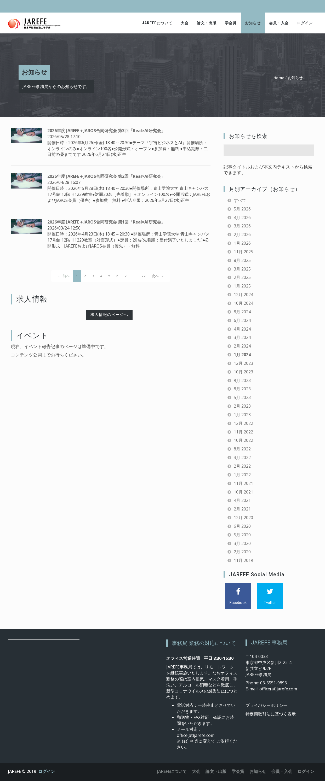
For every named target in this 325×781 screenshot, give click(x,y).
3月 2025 (242, 269)
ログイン (305, 23)
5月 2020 (242, 535)
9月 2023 (242, 380)
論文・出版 (206, 23)
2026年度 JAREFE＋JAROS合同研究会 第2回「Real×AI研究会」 (106, 176)
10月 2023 (243, 372)
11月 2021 (243, 483)
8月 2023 (242, 389)
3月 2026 (242, 226)
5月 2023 (242, 397)
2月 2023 (242, 406)
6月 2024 (242, 320)
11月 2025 (243, 252)
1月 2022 (242, 475)
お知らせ (253, 23)
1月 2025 (242, 286)
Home (278, 77)
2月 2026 (242, 234)
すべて (240, 200)
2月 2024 (242, 346)
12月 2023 (243, 363)
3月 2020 (242, 543)
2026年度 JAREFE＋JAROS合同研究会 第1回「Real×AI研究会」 (106, 222)
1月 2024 (242, 354)
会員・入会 (279, 23)
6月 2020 (242, 526)
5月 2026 (242, 209)
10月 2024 (243, 303)
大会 (185, 23)
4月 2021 (242, 500)
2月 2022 (242, 466)
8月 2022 (242, 449)
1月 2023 (242, 415)
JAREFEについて (157, 23)
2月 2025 (242, 277)
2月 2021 (242, 509)
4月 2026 (242, 217)
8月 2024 (242, 312)
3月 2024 (242, 337)
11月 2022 (243, 432)
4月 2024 (242, 329)
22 (143, 275)
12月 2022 (243, 423)
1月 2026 (242, 243)
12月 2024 (243, 294)
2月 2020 (242, 552)
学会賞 (231, 23)
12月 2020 (243, 517)
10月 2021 (243, 492)
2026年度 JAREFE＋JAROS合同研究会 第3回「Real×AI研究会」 (106, 130)
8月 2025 (242, 260)
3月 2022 (242, 457)
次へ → (158, 275)
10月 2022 (243, 440)
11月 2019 (243, 560)
